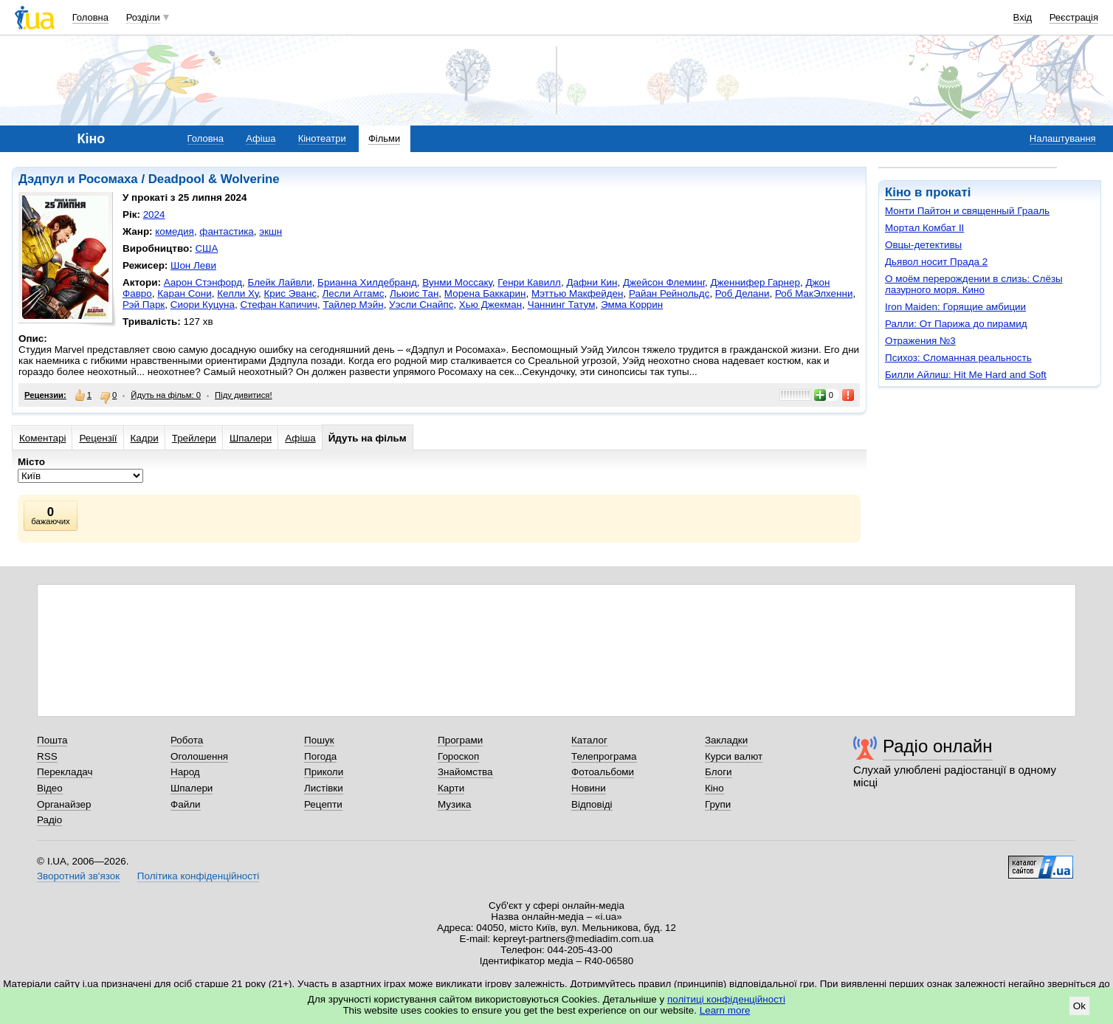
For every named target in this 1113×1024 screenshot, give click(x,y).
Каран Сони (184, 293)
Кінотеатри (322, 138)
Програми (460, 740)
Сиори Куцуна (202, 304)
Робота (186, 740)
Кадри (145, 438)
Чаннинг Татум (562, 304)
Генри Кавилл (529, 282)
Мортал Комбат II (924, 227)
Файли (185, 804)
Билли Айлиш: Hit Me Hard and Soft (966, 374)
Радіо (49, 819)
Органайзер (64, 804)
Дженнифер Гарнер (754, 282)
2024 (154, 214)
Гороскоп (458, 756)
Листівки (323, 788)
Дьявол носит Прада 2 (936, 261)
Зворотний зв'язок (78, 876)
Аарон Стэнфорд (203, 282)
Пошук (319, 740)
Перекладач (64, 771)
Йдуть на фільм (367, 438)
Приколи (323, 771)
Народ (185, 771)
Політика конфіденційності (198, 876)
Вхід (1023, 17)
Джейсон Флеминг (664, 282)
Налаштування (1063, 138)
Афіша (260, 138)
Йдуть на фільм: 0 (166, 395)
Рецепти (323, 804)
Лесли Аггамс (354, 293)
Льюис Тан (414, 293)
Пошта (52, 740)
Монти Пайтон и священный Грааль (967, 210)
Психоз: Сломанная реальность (958, 357)
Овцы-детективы (923, 244)
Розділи (143, 17)
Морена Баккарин (485, 293)
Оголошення (199, 756)
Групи (718, 804)
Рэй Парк (144, 304)
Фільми (384, 138)
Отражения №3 (920, 340)
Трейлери (194, 438)
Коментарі (42, 438)
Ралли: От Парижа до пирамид (956, 323)
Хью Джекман (490, 304)
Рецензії (98, 438)
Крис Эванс (290, 293)
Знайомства (465, 771)
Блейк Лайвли (280, 282)
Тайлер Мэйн (353, 304)
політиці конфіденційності (726, 999)
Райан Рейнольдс (669, 293)
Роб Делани (742, 293)
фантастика (226, 231)
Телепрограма (604, 756)
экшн (270, 231)
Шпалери (251, 438)
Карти (451, 788)
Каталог (589, 740)
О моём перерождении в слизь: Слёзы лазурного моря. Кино (974, 284)
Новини (588, 788)
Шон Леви (193, 265)
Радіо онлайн (938, 746)
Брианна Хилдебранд (367, 282)
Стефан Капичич (278, 304)
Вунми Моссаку (457, 282)
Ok (1079, 1005)
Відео (50, 788)
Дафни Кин (591, 282)
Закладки (726, 740)
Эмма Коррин (632, 304)
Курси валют (733, 756)
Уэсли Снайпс (421, 304)
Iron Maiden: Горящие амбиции (955, 306)
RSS (47, 756)
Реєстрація (1074, 17)
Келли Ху (237, 293)
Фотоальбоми (602, 771)
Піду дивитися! (243, 395)
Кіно (898, 192)
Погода (320, 756)
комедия (174, 231)
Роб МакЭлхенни (813, 293)
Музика (454, 804)
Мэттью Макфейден (577, 293)
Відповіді (592, 804)
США (206, 248)
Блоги (718, 771)
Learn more (725, 1010)
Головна (90, 17)
